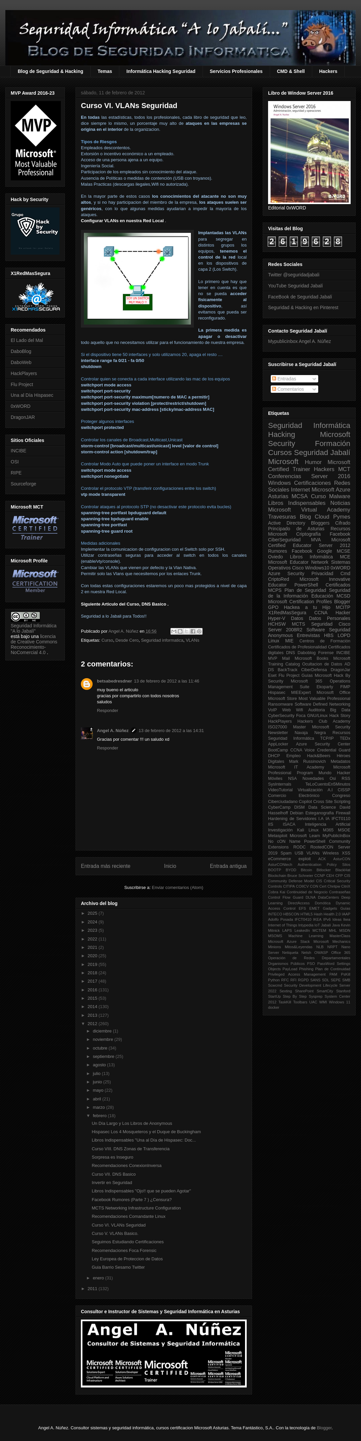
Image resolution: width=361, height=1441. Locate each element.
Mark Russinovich (307, 761)
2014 (93, 1006)
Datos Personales (329, 618)
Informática (321, 556)
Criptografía (308, 534)
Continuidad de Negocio (307, 892)
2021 (93, 947)
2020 (93, 955)
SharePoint (304, 991)
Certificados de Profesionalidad (297, 647)
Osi (333, 778)
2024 (93, 921)
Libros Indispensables (297, 503)
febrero (100, 1115)
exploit (304, 859)
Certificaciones (312, 483)
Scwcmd (275, 985)
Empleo (293, 755)
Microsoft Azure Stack (289, 941)
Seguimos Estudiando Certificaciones (127, 1241)
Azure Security (286, 573)
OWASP (321, 953)
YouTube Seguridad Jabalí (295, 285)
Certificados (338, 585)
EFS (302, 908)
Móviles (275, 778)
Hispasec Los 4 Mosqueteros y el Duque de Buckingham (146, 1131)
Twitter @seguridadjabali (294, 274)
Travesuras (282, 517)
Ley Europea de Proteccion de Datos (127, 1258)
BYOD (291, 870)
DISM (299, 807)
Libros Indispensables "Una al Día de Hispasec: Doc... (144, 1140)
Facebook (340, 534)
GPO (273, 607)
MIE (289, 640)
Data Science (322, 807)
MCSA (299, 496)
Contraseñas (339, 892)
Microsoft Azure (331, 489)
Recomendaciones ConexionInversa (126, 1165)
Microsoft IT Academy (296, 767)
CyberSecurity (281, 715)
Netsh (306, 953)
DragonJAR (23, 417)
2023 (93, 930)
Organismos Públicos (286, 964)
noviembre (103, 1039)
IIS (270, 824)
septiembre (104, 1056)
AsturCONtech (280, 865)
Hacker (343, 612)
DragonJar (340, 669)
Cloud (322, 517)
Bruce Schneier (300, 876)
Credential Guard (333, 750)
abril (97, 1098)
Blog (305, 517)
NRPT (332, 947)
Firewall (343, 813)
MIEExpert (301, 692)
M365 (328, 830)
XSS (346, 853)
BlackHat (342, 870)
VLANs (192, 640)
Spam (285, 853)
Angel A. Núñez (123, 631)
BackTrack (287, 669)
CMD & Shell (291, 71)
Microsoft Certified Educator (309, 542)
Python (274, 980)
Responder (107, 710)
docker (273, 1007)
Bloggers (320, 523)
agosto (100, 1064)
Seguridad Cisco (330, 624)
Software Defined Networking (322, 704)
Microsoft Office (333, 692)
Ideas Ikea (341, 919)
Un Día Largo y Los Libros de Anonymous (132, 1123)
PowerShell (306, 585)
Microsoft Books (312, 658)
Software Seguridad (328, 629)
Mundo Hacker (334, 773)
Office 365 (340, 953)
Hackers (328, 71)
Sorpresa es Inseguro (112, 1157)
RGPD (303, 980)
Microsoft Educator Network (298, 562)
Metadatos (340, 761)
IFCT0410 (303, 919)
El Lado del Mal (27, 340)
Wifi (299, 710)
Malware (339, 496)
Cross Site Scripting (331, 801)
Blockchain (277, 876)
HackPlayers (24, 373)
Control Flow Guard (285, 897)
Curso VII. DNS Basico (114, 1174)
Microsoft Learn (305, 835)
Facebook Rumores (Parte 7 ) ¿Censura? (131, 1199)
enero (99, 1277)
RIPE (16, 472)
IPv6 (327, 919)
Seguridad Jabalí (322, 452)
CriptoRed (278, 579)
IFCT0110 (341, 818)
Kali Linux (308, 830)
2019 (93, 964)
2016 (93, 989)
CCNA (321, 612)
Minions (274, 947)
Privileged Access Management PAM (302, 974)
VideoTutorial (280, 790)
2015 (93, 998)
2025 (93, 913)
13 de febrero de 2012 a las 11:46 (166, 681)
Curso (107, 640)
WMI (323, 1002)
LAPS (287, 930)
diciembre (103, 1030)
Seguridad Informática (309, 425)
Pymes (341, 517)
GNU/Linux (317, 715)
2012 (93, 1023)
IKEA (317, 919)
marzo (99, 1107)
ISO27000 (277, 727)
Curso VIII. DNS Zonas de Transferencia (130, 1148)
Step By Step (295, 996)
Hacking (281, 434)
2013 (93, 1015)
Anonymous (280, 635)
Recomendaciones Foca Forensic (124, 1250)
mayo (99, 1090)
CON (314, 886)
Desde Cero (126, 640)
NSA (292, 778)
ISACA (289, 824)
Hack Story (339, 715)
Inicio (170, 866)
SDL (325, 980)
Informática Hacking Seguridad (160, 71)
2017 (93, 981)
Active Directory (286, 523)
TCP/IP (327, 738)
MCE (345, 556)
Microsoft (283, 461)
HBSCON (291, 914)
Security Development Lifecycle (311, 985)
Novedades (313, 778)
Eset (272, 675)
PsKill (345, 974)
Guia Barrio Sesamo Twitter (118, 1267)
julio (97, 1073)
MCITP (343, 607)
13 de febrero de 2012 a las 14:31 (171, 730)
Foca (301, 715)
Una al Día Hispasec (32, 395)
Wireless (331, 853)
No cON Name (284, 841)
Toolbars (300, 1002)
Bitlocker (324, 870)
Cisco (298, 567)
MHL (333, 930)
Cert (322, 886)
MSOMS (275, 936)
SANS (315, 980)
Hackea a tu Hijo (307, 607)
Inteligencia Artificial (327, 824)
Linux (273, 640)
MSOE (344, 830)
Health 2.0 (332, 914)
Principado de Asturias (296, 528)
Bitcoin (306, 870)
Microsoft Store (282, 698)
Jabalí (326, 925)
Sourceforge (23, 483)
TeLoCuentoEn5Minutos (328, 784)
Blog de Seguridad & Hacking (50, 71)
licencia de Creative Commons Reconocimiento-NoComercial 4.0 (34, 644)
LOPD (344, 635)
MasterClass (340, 936)
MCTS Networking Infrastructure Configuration (136, 1207)
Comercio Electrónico (294, 795)
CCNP (320, 876)
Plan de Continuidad (332, 969)
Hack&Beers (318, 755)
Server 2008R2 (285, 629)
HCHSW (277, 624)
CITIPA (289, 886)
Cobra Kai (276, 892)
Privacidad (322, 573)
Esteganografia (320, 813)
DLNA (311, 897)
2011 (93, 1288)
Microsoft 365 (306, 681)
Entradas (284, 378)
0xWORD (20, 406)
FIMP (345, 687)
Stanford (343, 991)
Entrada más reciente (105, 866)
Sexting (285, 991)
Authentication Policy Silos (323, 865)
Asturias (278, 496)
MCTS (298, 624)
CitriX (345, 886)
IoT (317, 925)
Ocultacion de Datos (322, 664)
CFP (339, 876)
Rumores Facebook (290, 551)
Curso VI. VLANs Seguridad (118, 1225)
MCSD (343, 596)
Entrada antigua (228, 866)
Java (336, 925)
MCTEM (319, 930)
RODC (299, 847)
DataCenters (328, 897)
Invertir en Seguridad (112, 1182)
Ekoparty (325, 687)
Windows (279, 483)
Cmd (345, 573)
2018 (93, 972)
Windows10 (317, 567)
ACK (322, 859)
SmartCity (325, 991)
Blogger (342, 601)
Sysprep (316, 996)
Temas (105, 71)
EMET (314, 908)
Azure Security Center (323, 744)
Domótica (323, 903)
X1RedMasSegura (287, 612)
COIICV (302, 886)
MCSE (343, 551)
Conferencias (284, 476)
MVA (316, 539)
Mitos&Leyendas (299, 947)
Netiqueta (290, 953)
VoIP (272, 710)
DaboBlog (21, 351)
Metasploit (277, 835)
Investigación (280, 830)
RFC (285, 980)
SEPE (336, 980)
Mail (286, 658)
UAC (313, 1002)
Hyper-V (276, 618)
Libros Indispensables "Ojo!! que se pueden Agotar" (141, 1190)
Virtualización (310, 790)
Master (299, 727)
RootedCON (321, 847)
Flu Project (22, 384)
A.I (330, 790)
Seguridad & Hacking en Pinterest (303, 307)
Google (324, 551)
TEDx (345, 738)
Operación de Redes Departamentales (309, 958)
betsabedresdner (114, 681)
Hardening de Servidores (292, 818)
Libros (296, 556)
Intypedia (305, 925)
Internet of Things (282, 925)
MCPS (274, 590)
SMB (346, 980)
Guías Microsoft (317, 675)
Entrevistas (308, 635)
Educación (322, 596)
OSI (15, 461)
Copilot (305, 801)
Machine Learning (305, 936)
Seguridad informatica (162, 640)
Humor (313, 462)
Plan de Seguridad (305, 590)
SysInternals (279, 784)
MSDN (344, 930)
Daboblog (306, 652)
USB (299, 853)
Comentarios (288, 389)
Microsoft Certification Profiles (300, 601)
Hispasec (276, 692)
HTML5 (306, 914)
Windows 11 (339, 1002)
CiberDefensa (314, 669)
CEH (330, 876)
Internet (300, 489)
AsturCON (341, 859)
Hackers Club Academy (323, 721)
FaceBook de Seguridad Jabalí (300, 296)
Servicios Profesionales (236, 71)
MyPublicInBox (336, 835)
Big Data (340, 710)
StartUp (274, 996)
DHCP (274, 755)
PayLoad (289, 969)
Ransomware (280, 704)
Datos (297, 618)
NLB (320, 947)
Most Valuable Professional (324, 698)
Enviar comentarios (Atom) (177, 887)
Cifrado (342, 523)
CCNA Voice (302, 750)
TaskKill (284, 1002)
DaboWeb (21, 362)
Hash (318, 914)
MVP (272, 658)
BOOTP (274, 870)
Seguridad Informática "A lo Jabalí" (33, 628)
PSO (311, 964)
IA (328, 818)
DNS (290, 652)
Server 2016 (330, 476)
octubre (101, 1048)
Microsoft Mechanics (332, 941)
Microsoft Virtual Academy (309, 510)
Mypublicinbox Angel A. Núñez (299, 341)
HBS (329, 635)
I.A (321, 818)
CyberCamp (279, 807)
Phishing (306, 969)
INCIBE (18, 450)
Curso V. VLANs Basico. (115, 1233)
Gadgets (330, 908)
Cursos (280, 452)
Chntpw (334, 886)
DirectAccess (299, 903)
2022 (93, 938)
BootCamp (278, 750)
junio (98, 1081)
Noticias (340, 503)
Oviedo (275, 556)
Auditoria (316, 710)
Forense (326, 652)
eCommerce (279, 859)
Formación (332, 443)
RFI (293, 980)
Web (286, 710)
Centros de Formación (324, 641)
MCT (344, 469)
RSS (346, 778)
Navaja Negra (310, 732)
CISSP (344, 790)
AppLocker (278, 744)
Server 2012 (334, 545)
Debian (297, 813)
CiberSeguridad (284, 539)
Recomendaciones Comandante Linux (128, 1216)
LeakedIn (302, 930)
